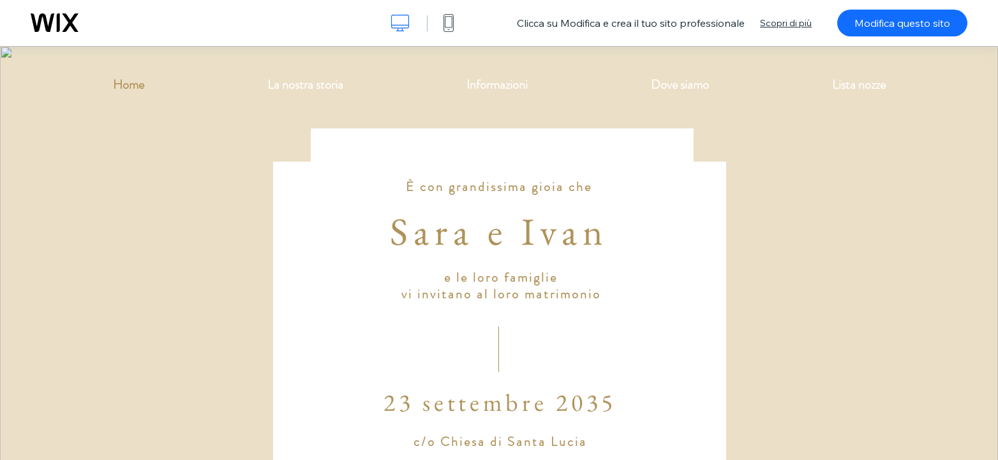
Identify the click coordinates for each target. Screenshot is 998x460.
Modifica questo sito (902, 23)
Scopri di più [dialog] (786, 23)
